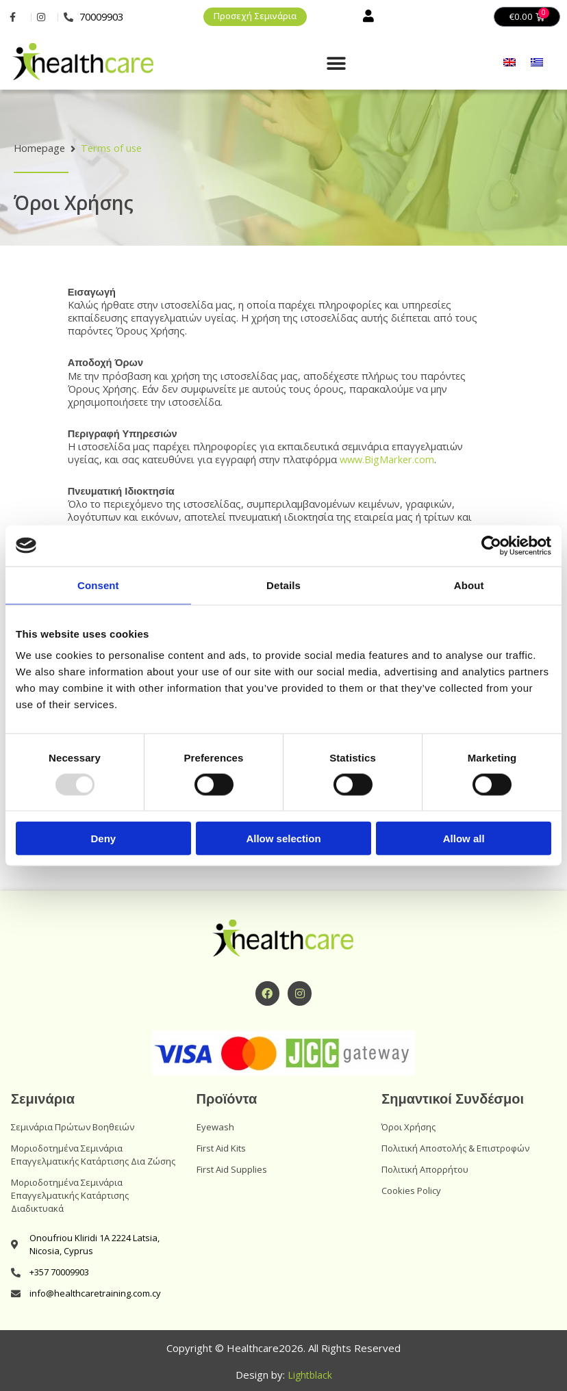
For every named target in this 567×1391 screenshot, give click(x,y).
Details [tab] (283, 584)
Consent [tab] (98, 584)
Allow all (464, 838)
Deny (103, 838)
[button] (335, 64)
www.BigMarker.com (387, 460)
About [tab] (469, 584)
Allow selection (283, 838)
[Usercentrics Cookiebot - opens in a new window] (491, 545)
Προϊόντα (227, 1100)
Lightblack (309, 1375)
